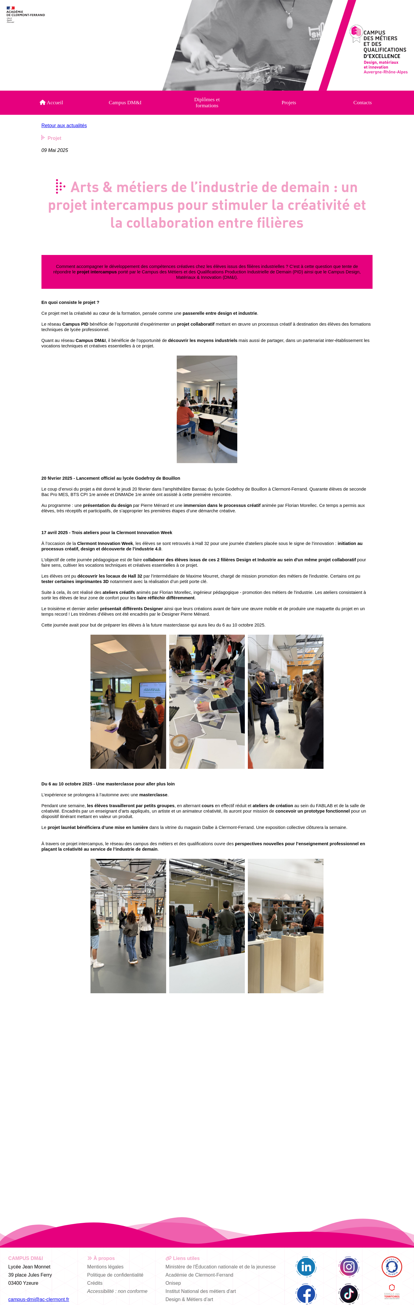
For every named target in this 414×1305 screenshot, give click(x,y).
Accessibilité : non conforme (117, 1291)
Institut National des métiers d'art (201, 1291)
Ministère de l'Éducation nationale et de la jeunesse (221, 1266)
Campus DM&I (125, 102)
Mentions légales (105, 1266)
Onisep (173, 1283)
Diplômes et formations (207, 102)
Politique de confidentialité (115, 1275)
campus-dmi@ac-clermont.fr (38, 1299)
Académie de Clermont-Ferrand (199, 1275)
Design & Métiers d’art (189, 1299)
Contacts (362, 102)
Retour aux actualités (64, 125)
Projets (288, 102)
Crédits (95, 1283)
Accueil (51, 102)
